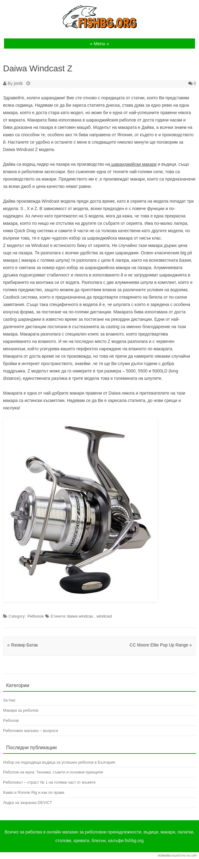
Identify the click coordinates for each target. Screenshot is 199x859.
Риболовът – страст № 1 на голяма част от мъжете (49, 782)
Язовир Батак (22, 644)
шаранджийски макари (133, 164)
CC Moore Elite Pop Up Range (161, 644)
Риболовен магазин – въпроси (30, 730)
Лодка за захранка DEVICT (27, 802)
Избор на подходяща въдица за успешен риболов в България (59, 762)
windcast (104, 616)
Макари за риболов (20, 710)
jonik (18, 83)
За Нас (9, 700)
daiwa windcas (80, 616)
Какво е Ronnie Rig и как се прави (33, 792)
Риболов (36, 616)
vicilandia (164, 855)
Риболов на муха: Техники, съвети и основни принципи (53, 772)
